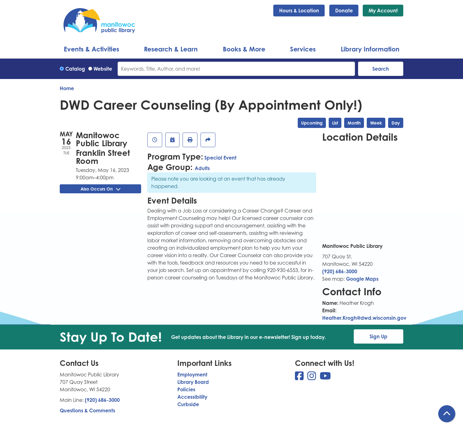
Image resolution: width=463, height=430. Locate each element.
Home (67, 88)
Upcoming (311, 122)
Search (380, 69)
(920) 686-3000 (339, 271)
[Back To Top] (446, 413)
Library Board (193, 382)
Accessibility (192, 397)
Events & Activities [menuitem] (91, 49)
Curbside (188, 404)
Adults (202, 168)
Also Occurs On (100, 188)
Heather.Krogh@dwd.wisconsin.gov (364, 318)
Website (102, 69)
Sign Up (378, 336)
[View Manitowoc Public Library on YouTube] (325, 378)
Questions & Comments (87, 410)
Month (354, 122)
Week (376, 122)
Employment (192, 374)
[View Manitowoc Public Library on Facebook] (300, 378)
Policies (186, 389)
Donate (344, 10)
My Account (383, 10)
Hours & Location (299, 10)
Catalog (75, 69)
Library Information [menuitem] (370, 49)
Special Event (220, 158)
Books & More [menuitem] (244, 49)
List (335, 122)
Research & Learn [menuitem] (171, 49)
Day (396, 122)
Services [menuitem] (303, 49)
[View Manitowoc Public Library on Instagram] (312, 378)
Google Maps (362, 279)
